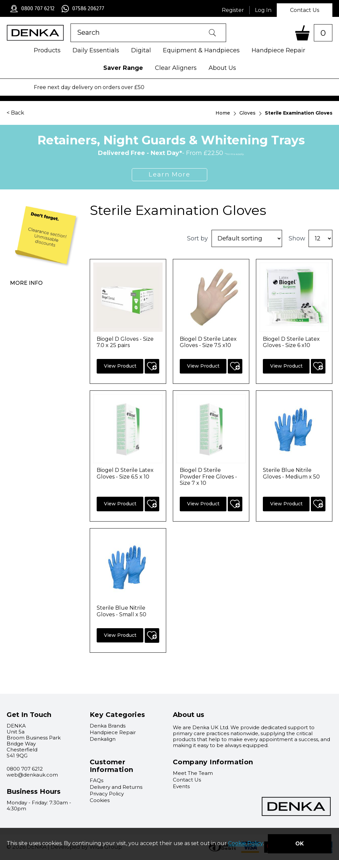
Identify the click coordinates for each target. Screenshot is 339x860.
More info (26, 283)
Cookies (100, 800)
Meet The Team (193, 773)
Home (223, 113)
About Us (222, 68)
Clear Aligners (176, 68)
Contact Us (304, 10)
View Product (120, 366)
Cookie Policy (245, 843)
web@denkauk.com (32, 775)
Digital (141, 50)
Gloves (247, 113)
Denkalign (103, 739)
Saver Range (123, 68)
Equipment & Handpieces (201, 50)
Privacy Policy (107, 793)
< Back (15, 113)
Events (181, 786)
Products (47, 50)
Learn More (169, 174)
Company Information (213, 762)
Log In (263, 10)
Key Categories (117, 715)
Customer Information (111, 766)
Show (297, 238)
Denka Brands (107, 726)
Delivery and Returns (116, 787)
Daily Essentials (96, 50)
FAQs (96, 780)
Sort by (197, 238)
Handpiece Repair (278, 50)
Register (233, 10)
